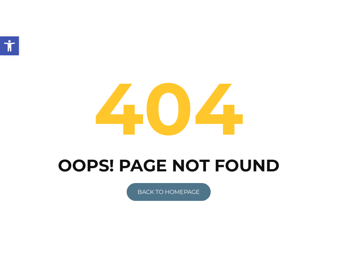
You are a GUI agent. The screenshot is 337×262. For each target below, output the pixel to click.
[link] (9, 45)
